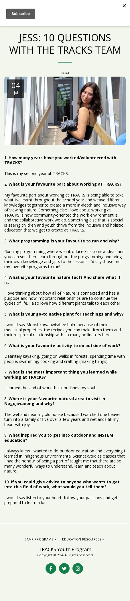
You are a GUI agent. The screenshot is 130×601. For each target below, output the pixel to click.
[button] (41, 539)
